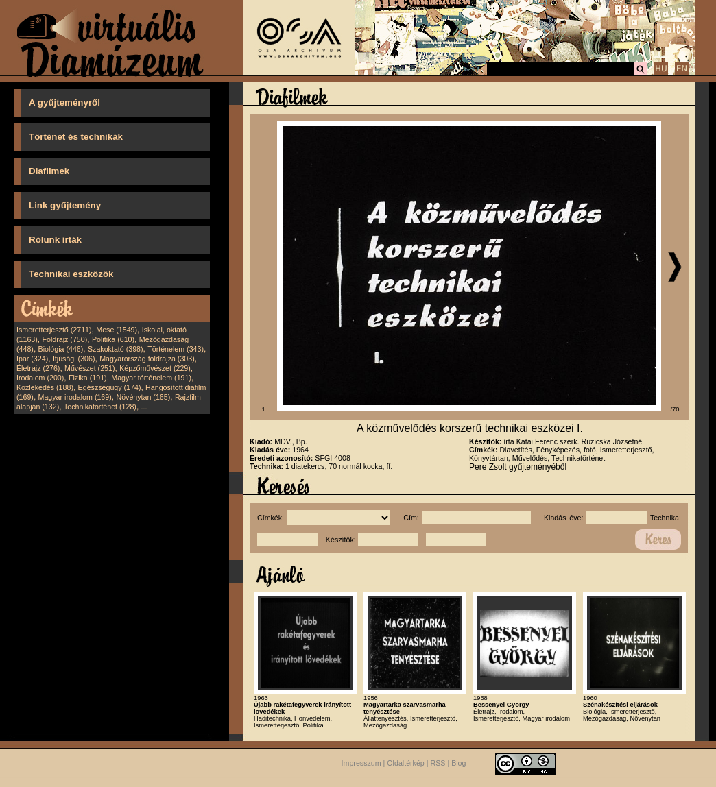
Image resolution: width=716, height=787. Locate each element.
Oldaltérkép (406, 763)
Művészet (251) (89, 368)
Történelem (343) (175, 349)
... (144, 406)
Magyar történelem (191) (151, 378)
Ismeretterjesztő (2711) (54, 330)
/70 (675, 409)
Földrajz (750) (64, 339)
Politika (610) (113, 339)
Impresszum (361, 763)
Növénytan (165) (143, 397)
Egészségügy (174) (109, 387)
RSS (438, 763)
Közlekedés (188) (44, 387)
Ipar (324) (32, 358)
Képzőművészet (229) (155, 368)
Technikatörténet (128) (100, 406)
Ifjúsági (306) (74, 358)
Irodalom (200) (40, 378)
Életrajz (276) (38, 368)
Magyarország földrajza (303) (147, 358)
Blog (458, 763)
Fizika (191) (88, 378)
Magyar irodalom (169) (75, 397)
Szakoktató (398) (115, 349)
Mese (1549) (116, 330)
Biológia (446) (61, 349)
